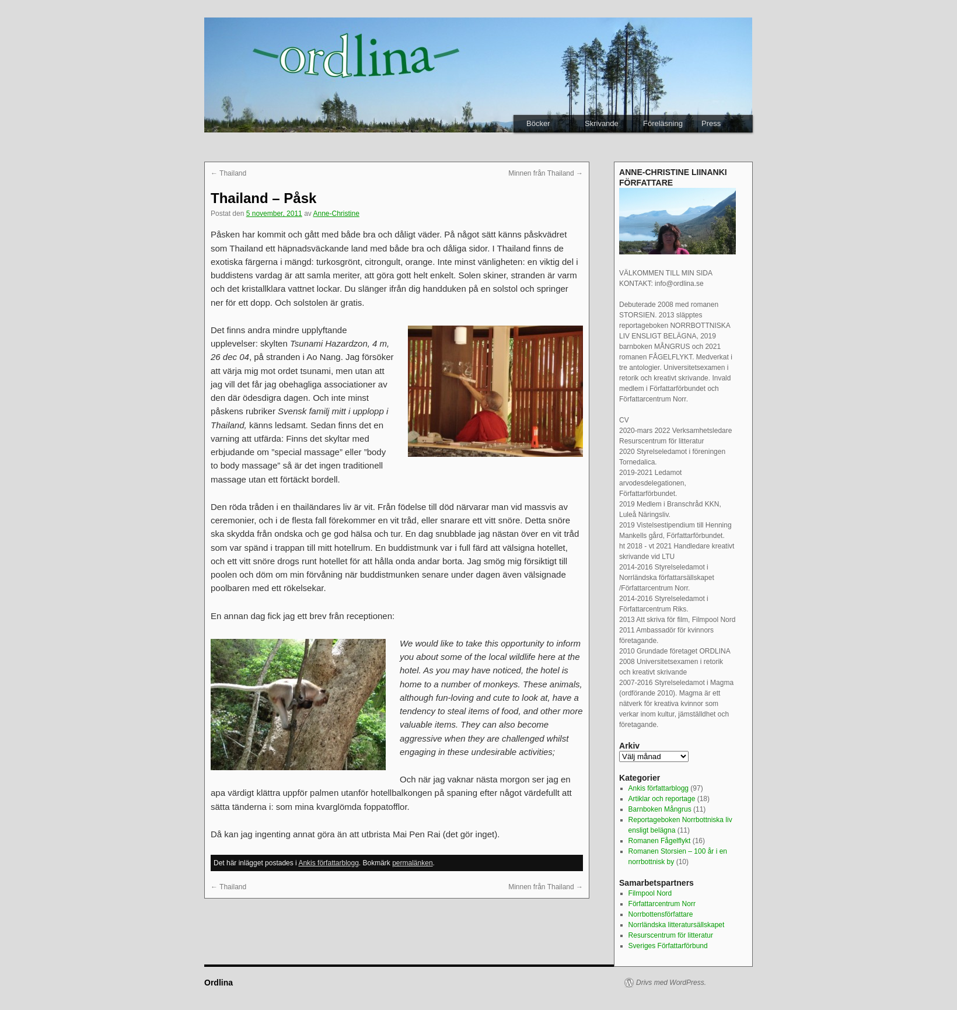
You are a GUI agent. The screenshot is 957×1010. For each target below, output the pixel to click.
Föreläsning (663, 123)
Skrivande (602, 123)
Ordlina (218, 982)
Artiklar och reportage (662, 799)
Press (711, 123)
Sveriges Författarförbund (668, 946)
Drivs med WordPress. (671, 982)
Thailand (228, 173)
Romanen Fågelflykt (659, 841)
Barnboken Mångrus (659, 809)
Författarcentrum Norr (662, 904)
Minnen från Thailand (545, 173)
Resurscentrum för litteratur (670, 935)
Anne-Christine (336, 213)
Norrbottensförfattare (660, 914)
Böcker (538, 123)
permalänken (412, 863)
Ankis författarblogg (328, 863)
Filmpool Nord (650, 893)
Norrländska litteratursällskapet (676, 925)
